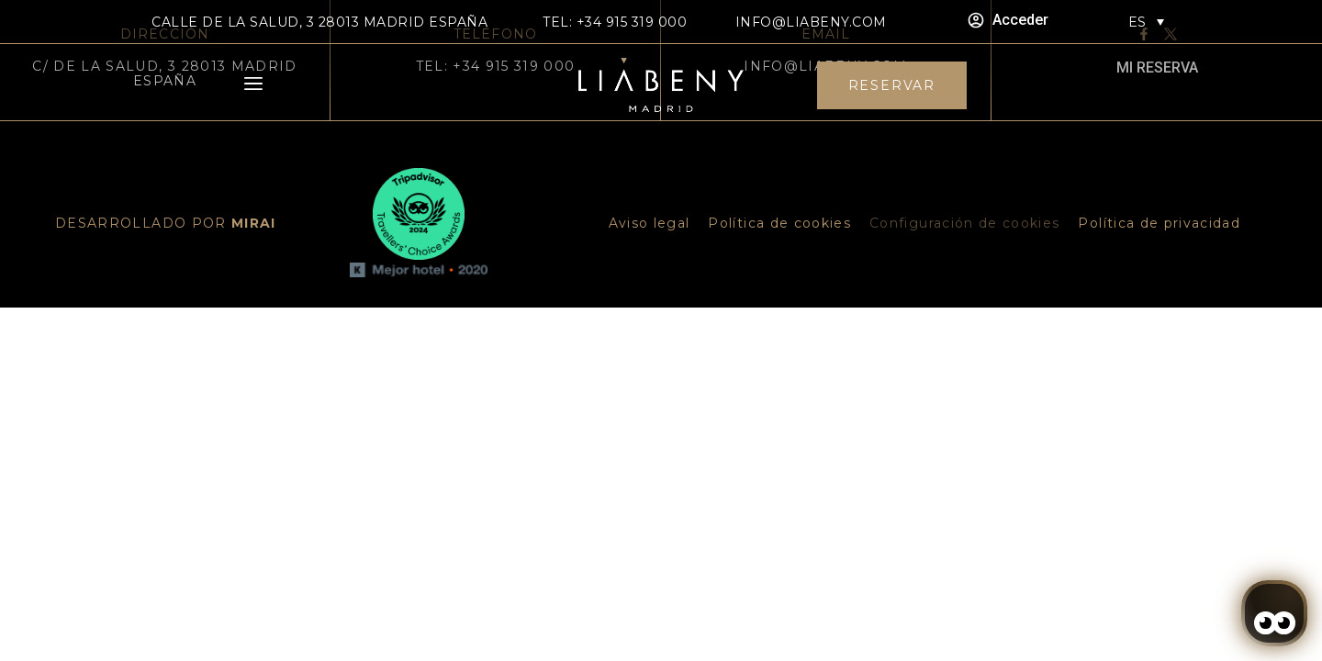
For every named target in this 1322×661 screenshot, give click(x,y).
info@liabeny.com (811, 22)
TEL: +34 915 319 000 (615, 22)
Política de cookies (779, 223)
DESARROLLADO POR (165, 223)
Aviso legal (649, 223)
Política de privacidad (1159, 223)
